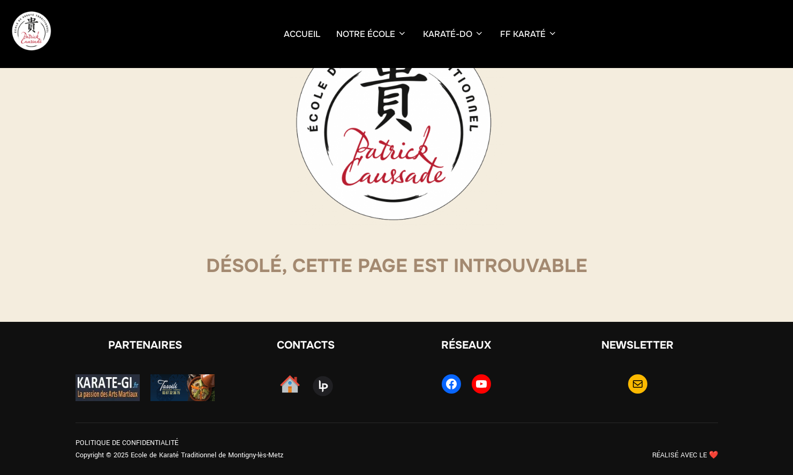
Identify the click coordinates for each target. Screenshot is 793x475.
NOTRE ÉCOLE (371, 34)
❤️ (713, 455)
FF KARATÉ (528, 34)
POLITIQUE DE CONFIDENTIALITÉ (126, 443)
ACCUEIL (302, 34)
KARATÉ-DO (453, 34)
